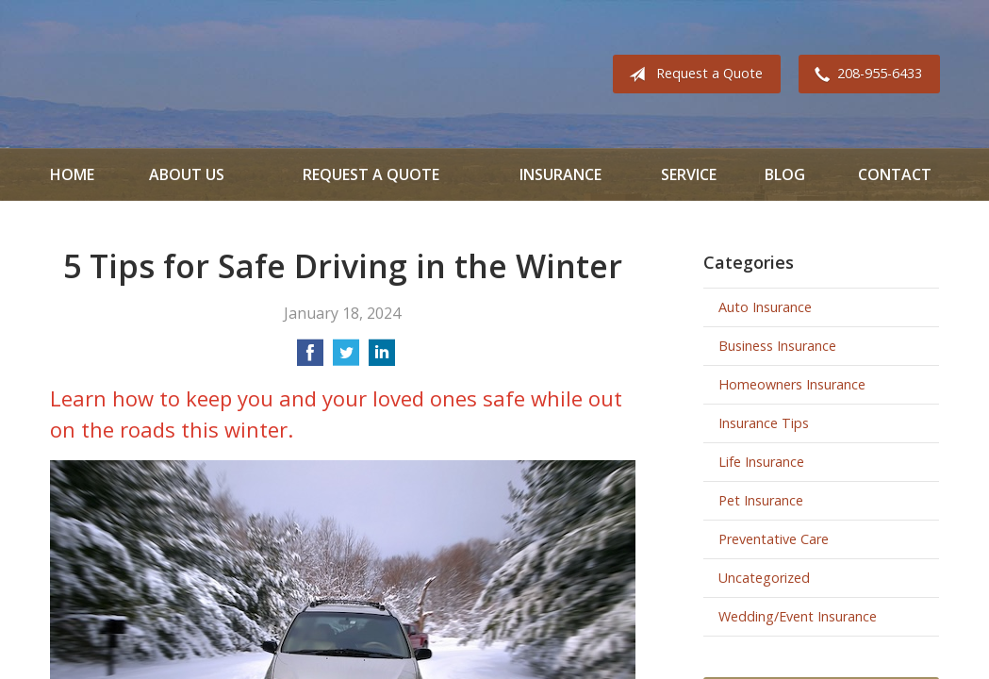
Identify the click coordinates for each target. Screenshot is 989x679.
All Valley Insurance (103, 74)
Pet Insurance (760, 500)
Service (689, 174)
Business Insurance (777, 346)
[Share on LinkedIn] (382, 358)
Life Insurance (761, 462)
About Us (186, 174)
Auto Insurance (765, 307)
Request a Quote (692, 74)
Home (72, 174)
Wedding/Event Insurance (797, 616)
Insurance (560, 174)
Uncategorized (764, 578)
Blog (785, 174)
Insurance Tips (763, 423)
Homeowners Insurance (791, 384)
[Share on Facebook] (310, 358)
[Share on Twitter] (346, 358)
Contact (894, 174)
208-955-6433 (864, 74)
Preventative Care (773, 539)
